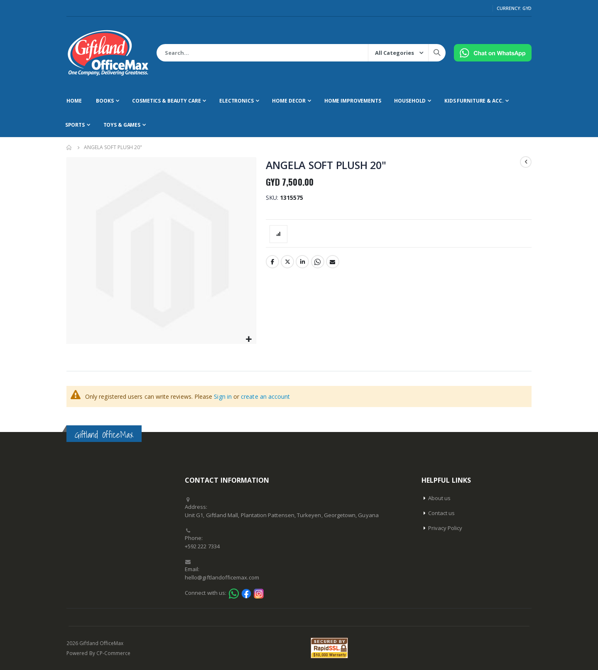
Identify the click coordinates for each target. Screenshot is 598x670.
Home (69, 147)
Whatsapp (317, 261)
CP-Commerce (113, 653)
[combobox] (301, 52)
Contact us (441, 513)
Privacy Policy (445, 528)
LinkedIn (302, 261)
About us (439, 498)
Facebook (272, 261)
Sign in (223, 396)
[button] (248, 339)
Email (332, 261)
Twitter (287, 261)
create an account (265, 396)
